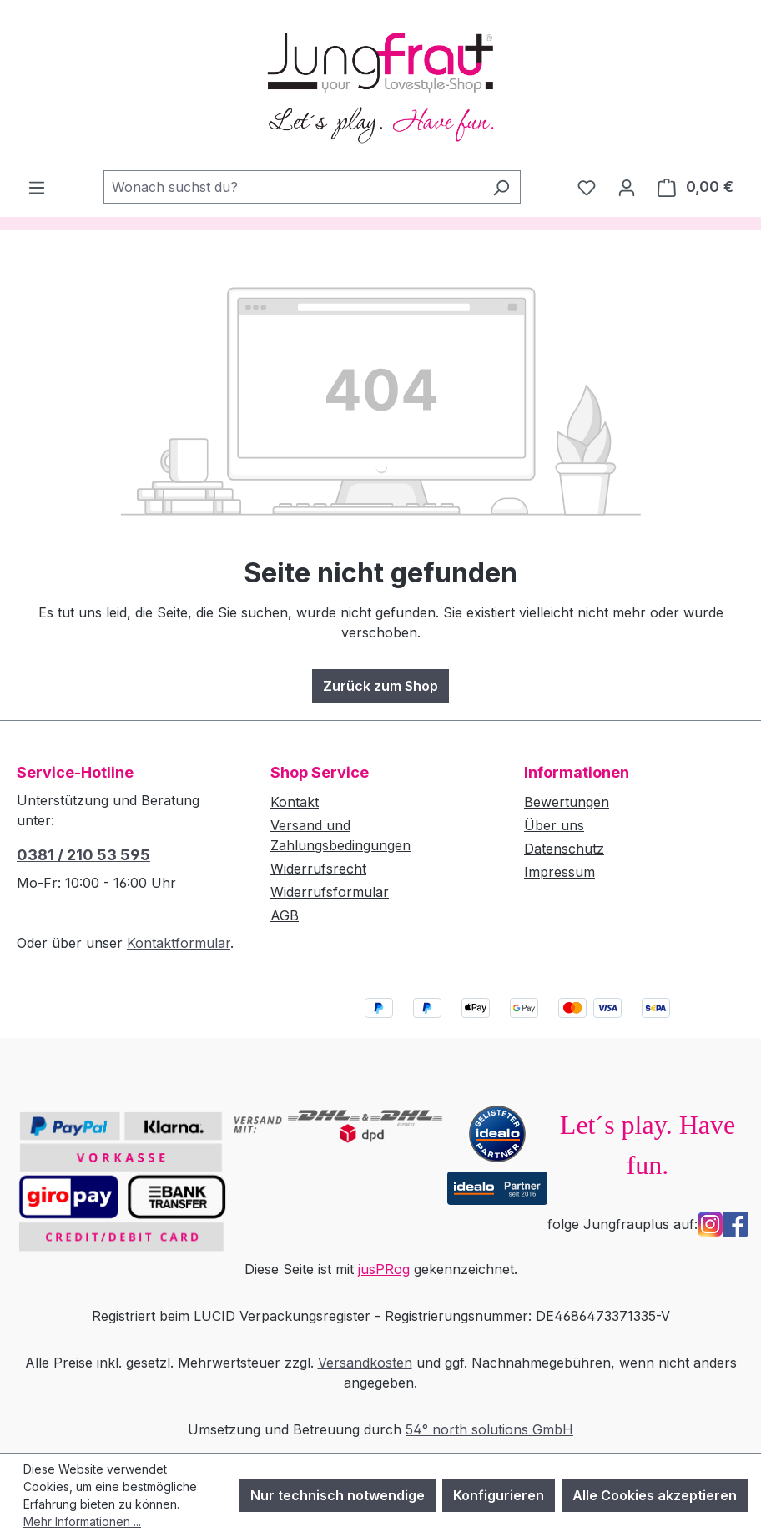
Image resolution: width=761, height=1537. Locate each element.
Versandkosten (365, 1362)
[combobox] (292, 187)
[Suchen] (501, 187)
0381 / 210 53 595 (83, 855)
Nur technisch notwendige (337, 1495)
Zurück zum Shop (380, 686)
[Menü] (37, 187)
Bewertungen (566, 802)
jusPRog (384, 1269)
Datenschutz (564, 848)
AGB (284, 915)
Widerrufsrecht (318, 868)
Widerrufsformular (329, 892)
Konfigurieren (498, 1495)
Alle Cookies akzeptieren (654, 1495)
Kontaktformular (178, 943)
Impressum (559, 872)
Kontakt (294, 802)
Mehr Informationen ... (82, 1521)
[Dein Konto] (627, 187)
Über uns (554, 825)
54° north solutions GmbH (489, 1429)
